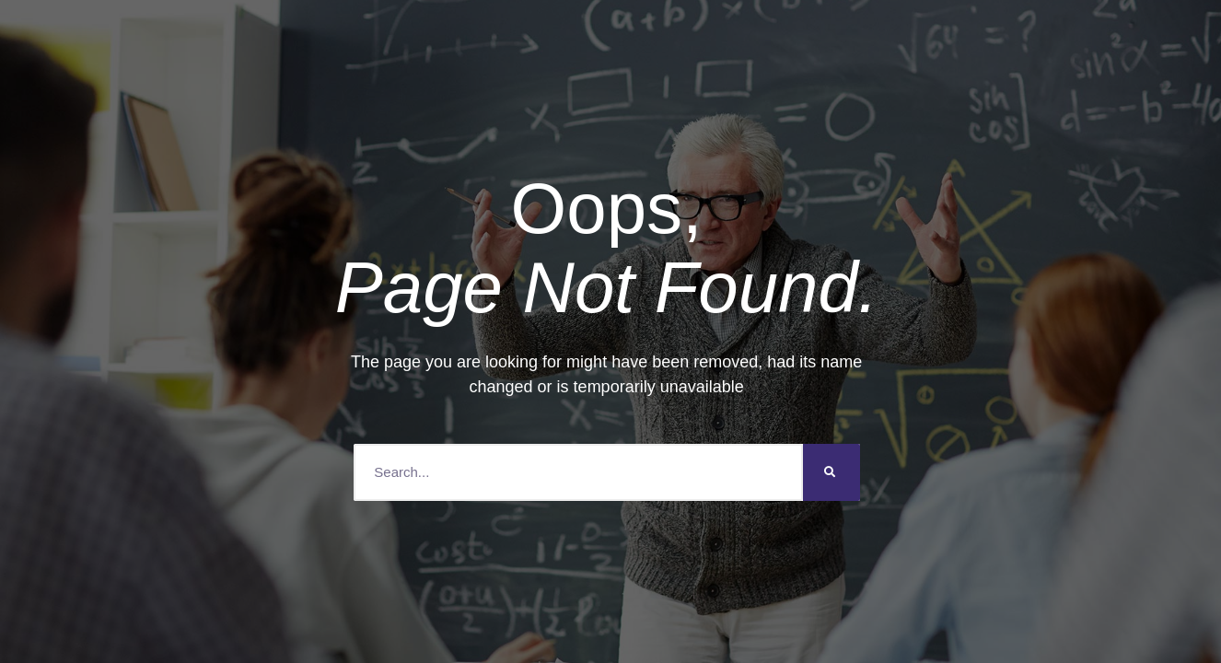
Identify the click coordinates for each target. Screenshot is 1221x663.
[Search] (831, 472)
